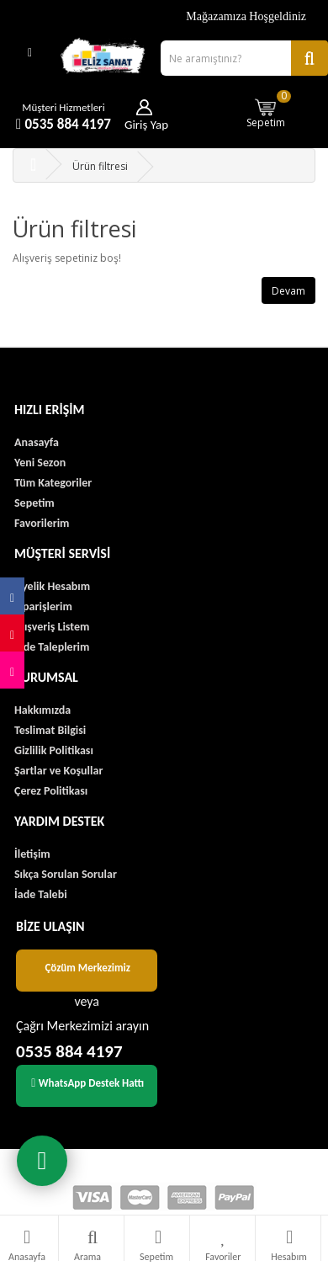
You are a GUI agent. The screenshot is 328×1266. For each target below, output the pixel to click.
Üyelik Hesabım (52, 586)
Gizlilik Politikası (53, 750)
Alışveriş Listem (51, 627)
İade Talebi (40, 894)
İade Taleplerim (51, 647)
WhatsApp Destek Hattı (87, 1083)
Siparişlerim (43, 606)
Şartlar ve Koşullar (58, 770)
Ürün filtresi (100, 166)
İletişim (32, 854)
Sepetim (269, 109)
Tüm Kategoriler (53, 483)
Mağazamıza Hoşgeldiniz (246, 16)
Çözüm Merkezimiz (87, 967)
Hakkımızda (42, 710)
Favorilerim (41, 523)
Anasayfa (36, 442)
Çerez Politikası (50, 791)
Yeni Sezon (40, 462)
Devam (288, 291)
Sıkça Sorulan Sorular (65, 874)
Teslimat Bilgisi (50, 730)
